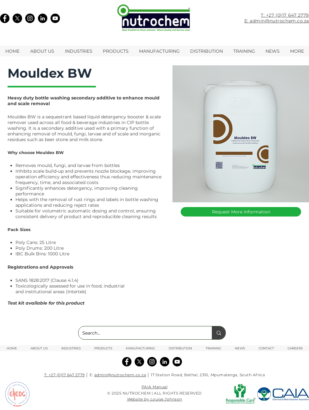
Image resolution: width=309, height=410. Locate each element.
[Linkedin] (164, 361)
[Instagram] (30, 18)
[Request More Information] (241, 212)
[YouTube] (55, 18)
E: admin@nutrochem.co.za (276, 21)
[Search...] (140, 332)
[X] (17, 18)
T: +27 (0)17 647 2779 (285, 15)
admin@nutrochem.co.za (120, 374)
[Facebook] (4, 18)
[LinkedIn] (42, 18)
